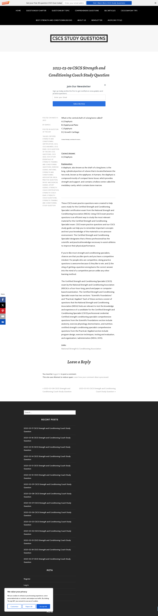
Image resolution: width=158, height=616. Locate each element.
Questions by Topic (61, 11)
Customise (14, 607)
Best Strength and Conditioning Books (54, 20)
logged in (56, 374)
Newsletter (96, 20)
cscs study (51, 157)
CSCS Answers (48, 147)
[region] (28, 600)
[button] (79, 3)
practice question (50, 180)
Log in (26, 585)
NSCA (55, 177)
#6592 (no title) (115, 20)
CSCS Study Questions (79, 38)
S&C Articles (109, 11)
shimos (47, 125)
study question (49, 205)
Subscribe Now (79, 104)
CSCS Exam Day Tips (129, 11)
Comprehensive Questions (87, 11)
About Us (82, 20)
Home (18, 11)
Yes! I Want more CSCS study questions (109, 3)
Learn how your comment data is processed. (91, 377)
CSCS (56, 144)
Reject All (29, 607)
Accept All (43, 607)
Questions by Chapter (36, 11)
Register (27, 579)
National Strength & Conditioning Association (81, 348)
